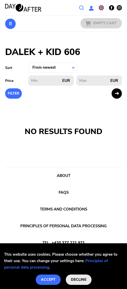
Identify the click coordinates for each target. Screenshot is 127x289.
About (63, 175)
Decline (78, 279)
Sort (8, 67)
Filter (13, 93)
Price (9, 80)
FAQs (64, 192)
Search (81, 7)
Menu (10, 24)
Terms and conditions (63, 209)
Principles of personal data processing (63, 226)
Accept (48, 279)
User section (91, 7)
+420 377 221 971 (68, 242)
